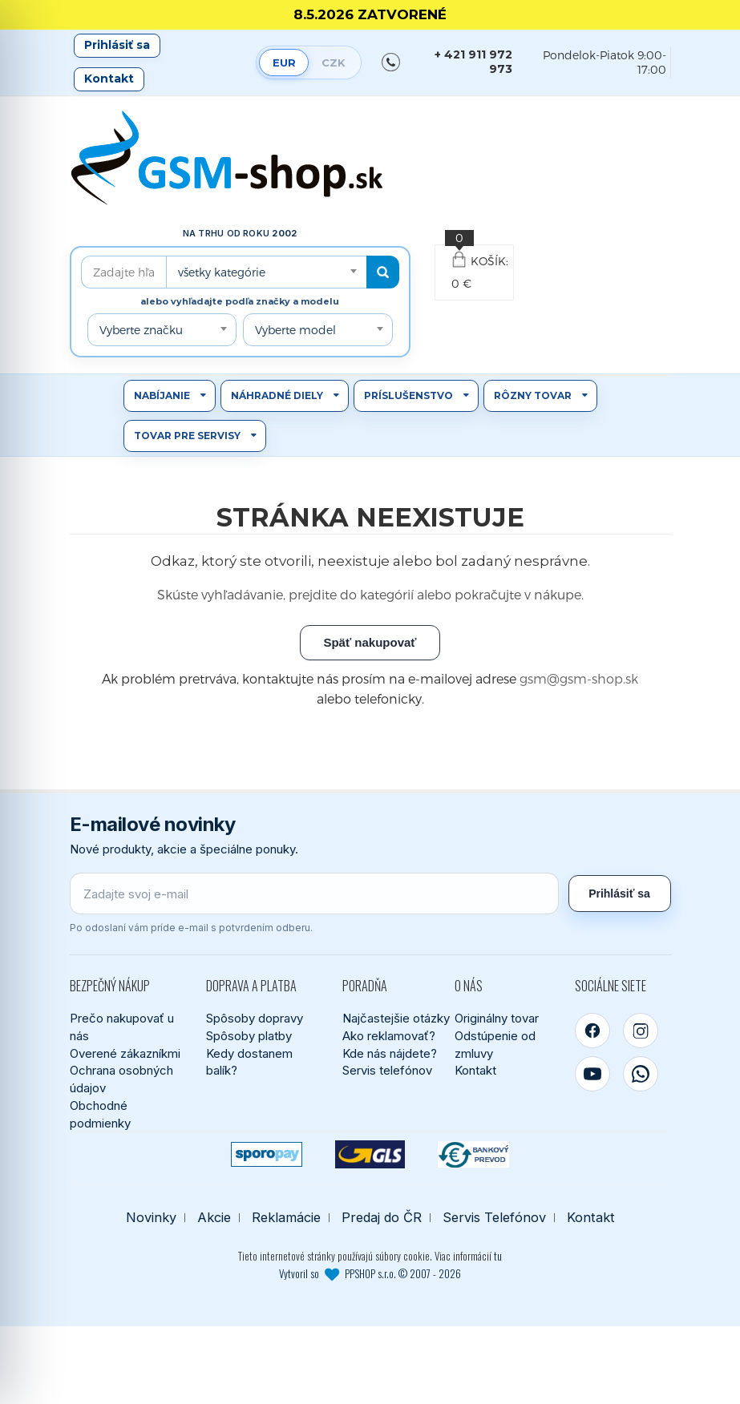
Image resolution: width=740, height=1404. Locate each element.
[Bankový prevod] (473, 1154)
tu (498, 1256)
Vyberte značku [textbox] (141, 330)
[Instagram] (640, 1030)
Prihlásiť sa (117, 45)
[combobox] (266, 272)
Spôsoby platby (249, 1035)
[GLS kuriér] (370, 1154)
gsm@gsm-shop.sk (579, 678)
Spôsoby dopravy (254, 1018)
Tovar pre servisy (187, 436)
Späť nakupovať (369, 642)
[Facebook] (592, 1030)
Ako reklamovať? (388, 1035)
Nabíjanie (162, 395)
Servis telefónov (387, 1070)
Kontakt (109, 78)
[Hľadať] (382, 272)
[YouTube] (592, 1073)
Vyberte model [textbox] (295, 330)
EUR (284, 62)
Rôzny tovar (533, 395)
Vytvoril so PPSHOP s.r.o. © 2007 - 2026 (370, 1273)
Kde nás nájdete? (389, 1053)
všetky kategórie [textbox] (221, 272)
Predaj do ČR (382, 1217)
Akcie (214, 1217)
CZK (333, 62)
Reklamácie (286, 1217)
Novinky (151, 1217)
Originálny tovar (497, 1018)
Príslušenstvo (408, 395)
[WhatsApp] (640, 1073)
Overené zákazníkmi (125, 1053)
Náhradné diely (277, 395)
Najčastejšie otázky (396, 1018)
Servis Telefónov (494, 1217)
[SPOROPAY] (266, 1154)
